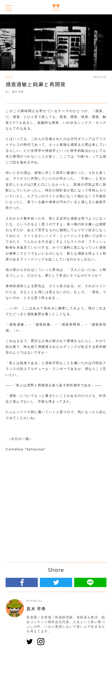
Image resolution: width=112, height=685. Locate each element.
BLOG (9, 77)
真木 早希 (18, 92)
